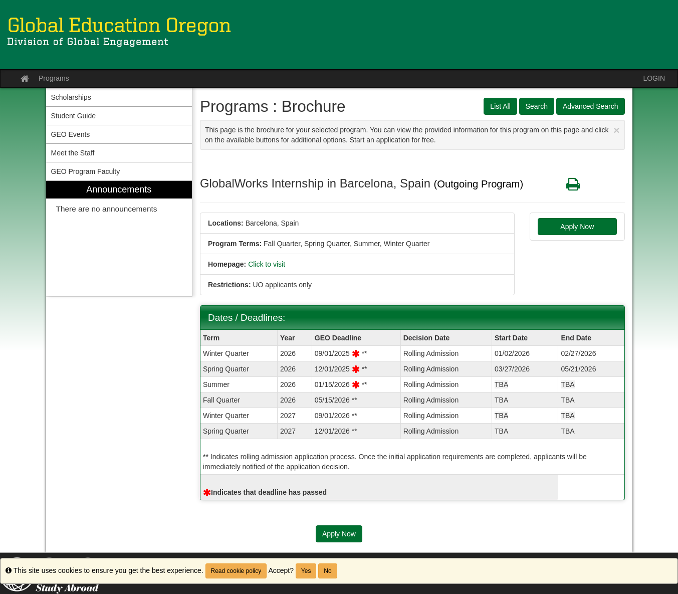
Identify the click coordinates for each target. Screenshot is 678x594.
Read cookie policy (236, 570)
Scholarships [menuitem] (71, 97)
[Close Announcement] (616, 130)
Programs (54, 78)
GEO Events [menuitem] (70, 134)
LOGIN (654, 78)
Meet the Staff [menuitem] (73, 153)
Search (537, 106)
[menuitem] (119, 239)
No (327, 570)
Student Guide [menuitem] (73, 116)
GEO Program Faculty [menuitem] (85, 171)
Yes (306, 570)
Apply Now (577, 227)
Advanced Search (590, 106)
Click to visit (266, 264)
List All (500, 106)
